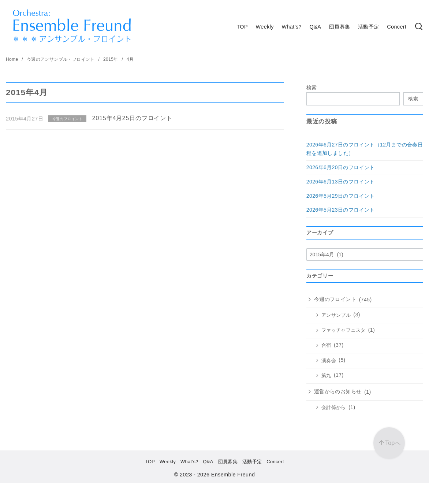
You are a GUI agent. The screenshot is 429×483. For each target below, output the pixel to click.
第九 (326, 375)
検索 (311, 87)
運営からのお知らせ (338, 391)
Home (12, 59)
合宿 (326, 345)
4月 (130, 59)
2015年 (111, 59)
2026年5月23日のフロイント (340, 210)
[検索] (418, 26)
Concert (396, 27)
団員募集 (339, 27)
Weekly (265, 27)
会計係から (333, 407)
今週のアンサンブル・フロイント (61, 59)
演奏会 (328, 360)
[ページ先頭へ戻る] (389, 443)
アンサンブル (336, 315)
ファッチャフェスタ (343, 330)
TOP (242, 27)
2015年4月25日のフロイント (132, 118)
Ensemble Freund (233, 475)
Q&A (315, 27)
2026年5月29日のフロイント (340, 196)
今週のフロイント (335, 299)
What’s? (291, 27)
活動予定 (368, 27)
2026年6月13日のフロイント (340, 182)
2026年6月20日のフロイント (340, 167)
